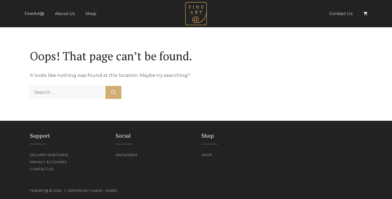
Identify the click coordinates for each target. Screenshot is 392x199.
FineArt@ (34, 13)
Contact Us (341, 13)
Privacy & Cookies (48, 162)
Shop (90, 13)
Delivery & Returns (49, 155)
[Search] (113, 92)
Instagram (126, 155)
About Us (65, 13)
